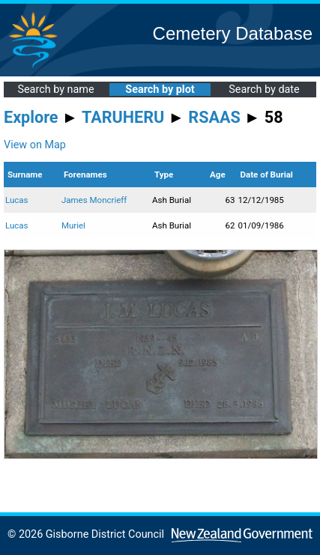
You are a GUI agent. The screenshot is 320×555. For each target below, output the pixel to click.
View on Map (35, 145)
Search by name (55, 89)
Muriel (73, 225)
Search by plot (159, 89)
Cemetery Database (233, 33)
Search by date (264, 89)
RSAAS (214, 117)
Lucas (16, 200)
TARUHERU (123, 117)
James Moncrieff (94, 200)
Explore (31, 117)
